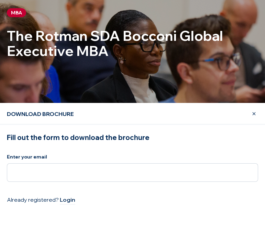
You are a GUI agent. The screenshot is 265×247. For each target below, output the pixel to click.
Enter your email (27, 157)
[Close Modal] (250, 114)
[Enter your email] (132, 172)
